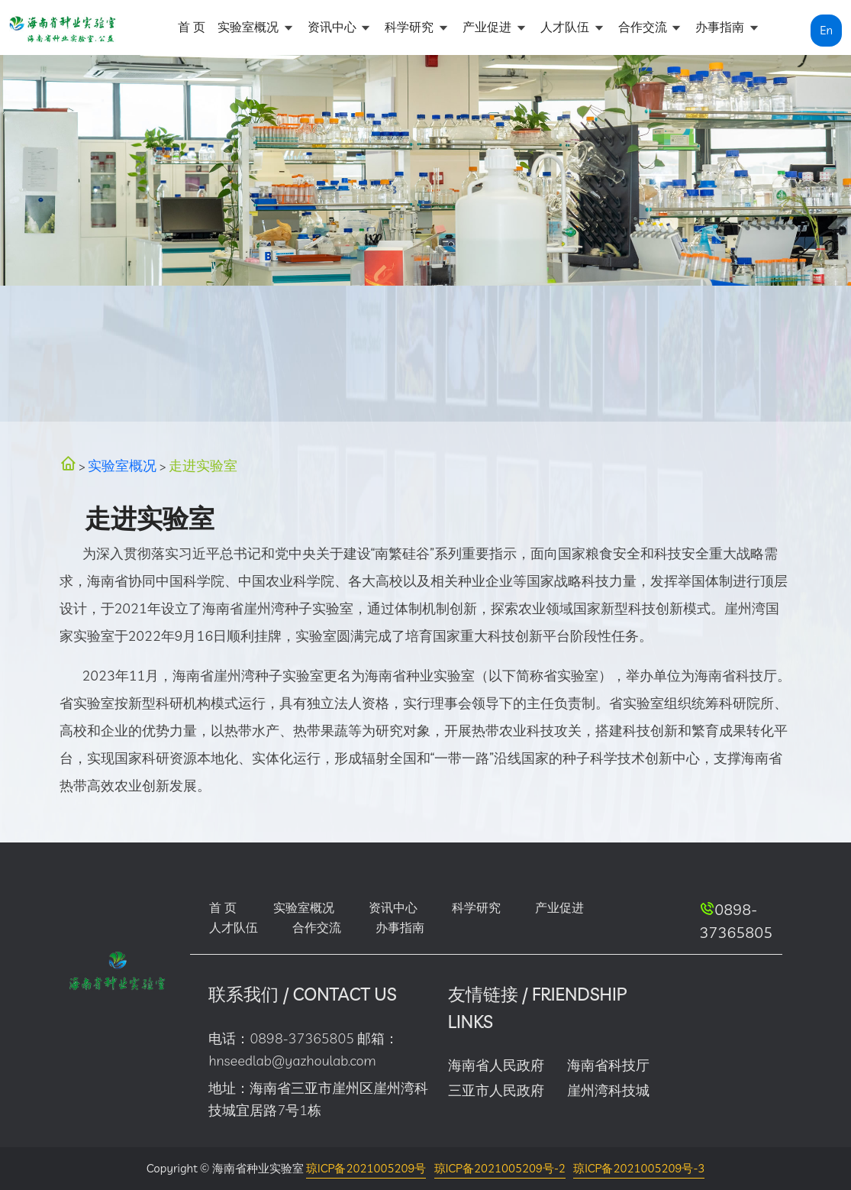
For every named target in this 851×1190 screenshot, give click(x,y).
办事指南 (721, 26)
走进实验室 (203, 465)
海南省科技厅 (608, 1065)
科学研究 (411, 26)
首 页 (191, 26)
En (826, 30)
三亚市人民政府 (496, 1090)
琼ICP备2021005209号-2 (500, 1168)
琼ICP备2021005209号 (366, 1168)
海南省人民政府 (496, 1065)
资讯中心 (333, 26)
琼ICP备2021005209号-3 (638, 1168)
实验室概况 (250, 26)
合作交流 (644, 26)
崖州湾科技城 (608, 1090)
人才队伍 (566, 26)
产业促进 (488, 26)
